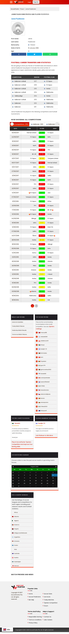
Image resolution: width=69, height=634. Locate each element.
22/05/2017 (15, 188)
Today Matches (49, 600)
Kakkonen (16, 103)
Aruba (15, 545)
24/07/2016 (15, 236)
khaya (40, 345)
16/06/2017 (15, 180)
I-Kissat (50, 274)
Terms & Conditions (35, 620)
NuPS (34, 145)
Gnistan (33, 270)
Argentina (16, 537)
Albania (15, 516)
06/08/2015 (15, 287)
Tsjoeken (41, 361)
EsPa (49, 137)
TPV (49, 150)
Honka (47, 89)
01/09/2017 (15, 145)
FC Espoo (48, 81)
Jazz (49, 193)
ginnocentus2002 (43, 369)
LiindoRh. (16, 423)
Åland (34, 236)
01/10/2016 (15, 201)
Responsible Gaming (35, 617)
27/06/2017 (15, 171)
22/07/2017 (15, 158)
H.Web (40, 386)
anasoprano (42, 402)
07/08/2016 (15, 231)
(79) (19, 124)
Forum (46, 606)
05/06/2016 (15, 248)
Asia (14, 549)
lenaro (40, 398)
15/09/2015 (15, 270)
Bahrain (15, 566)
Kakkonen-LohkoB (19, 81)
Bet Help (31, 600)
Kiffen (49, 201)
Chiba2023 (41, 406)
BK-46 (34, 154)
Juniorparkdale (43, 378)
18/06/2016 (15, 244)
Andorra (15, 525)
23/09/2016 (15, 205)
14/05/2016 (15, 253)
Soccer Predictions (35, 597)
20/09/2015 (15, 266)
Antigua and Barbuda (19, 533)
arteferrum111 (42, 341)
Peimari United (31, 133)
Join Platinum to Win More (44, 435)
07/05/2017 (15, 197)
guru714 (40, 365)
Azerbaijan (16, 562)
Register (36, 2)
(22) (37, 124)
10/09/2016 (15, 214)
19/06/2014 (15, 296)
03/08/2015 (15, 291)
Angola (15, 529)
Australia (15, 553)
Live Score (47, 597)
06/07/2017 (15, 163)
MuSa (34, 171)
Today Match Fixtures (18, 326)
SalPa (34, 141)
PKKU (34, 266)
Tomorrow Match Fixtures (19, 334)
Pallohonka (48, 92)
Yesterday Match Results (19, 330)
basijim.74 (41, 349)
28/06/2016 (15, 240)
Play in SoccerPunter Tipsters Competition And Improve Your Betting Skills (22, 444)
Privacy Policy (33, 623)
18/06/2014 (15, 300)
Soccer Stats (48, 594)
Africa (15, 512)
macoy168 (41, 333)
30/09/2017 (15, 133)
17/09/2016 (15, 210)
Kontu (34, 253)
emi (39, 357)
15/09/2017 (15, 141)
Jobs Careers (48, 620)
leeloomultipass (43, 394)
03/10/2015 (15, 257)
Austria (15, 557)
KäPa (34, 188)
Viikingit (33, 218)
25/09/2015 (15, 261)
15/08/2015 (15, 283)
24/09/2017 (15, 137)
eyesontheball (42, 382)
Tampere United (53, 158)
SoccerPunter (15, 9)
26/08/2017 (15, 150)
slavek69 (41, 374)
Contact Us (47, 617)
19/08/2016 (15, 223)
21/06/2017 (15, 175)
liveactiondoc (42, 390)
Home (31, 594)
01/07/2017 (15, 167)
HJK (49, 300)
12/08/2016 (15, 227)
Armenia (15, 541)
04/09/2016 (15, 218)
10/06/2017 (15, 184)
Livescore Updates (17, 322)
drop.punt (41, 411)
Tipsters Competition (50, 603)
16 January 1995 (33, 48)
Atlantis (50, 261)
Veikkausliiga (17, 96)
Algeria (15, 520)
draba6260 (41, 337)
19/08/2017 (15, 154)
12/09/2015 (15, 274)
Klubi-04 (50, 227)
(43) (55, 124)
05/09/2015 (15, 278)
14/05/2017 (15, 193)
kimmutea (41, 353)
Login (29, 2)
